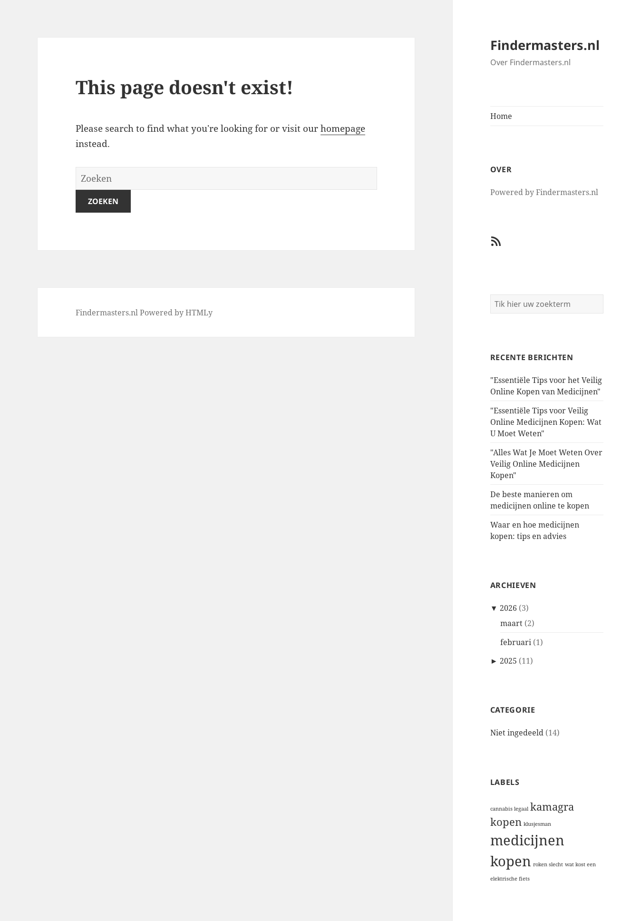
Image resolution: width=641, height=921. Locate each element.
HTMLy (199, 312)
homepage (342, 128)
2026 (508, 608)
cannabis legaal (509, 808)
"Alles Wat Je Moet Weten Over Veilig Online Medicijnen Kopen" (546, 463)
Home (501, 116)
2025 (508, 661)
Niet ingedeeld (517, 732)
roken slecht (548, 864)
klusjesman (537, 824)
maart (511, 623)
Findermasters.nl (545, 45)
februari (515, 642)
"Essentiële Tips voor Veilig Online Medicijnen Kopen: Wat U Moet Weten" (546, 422)
